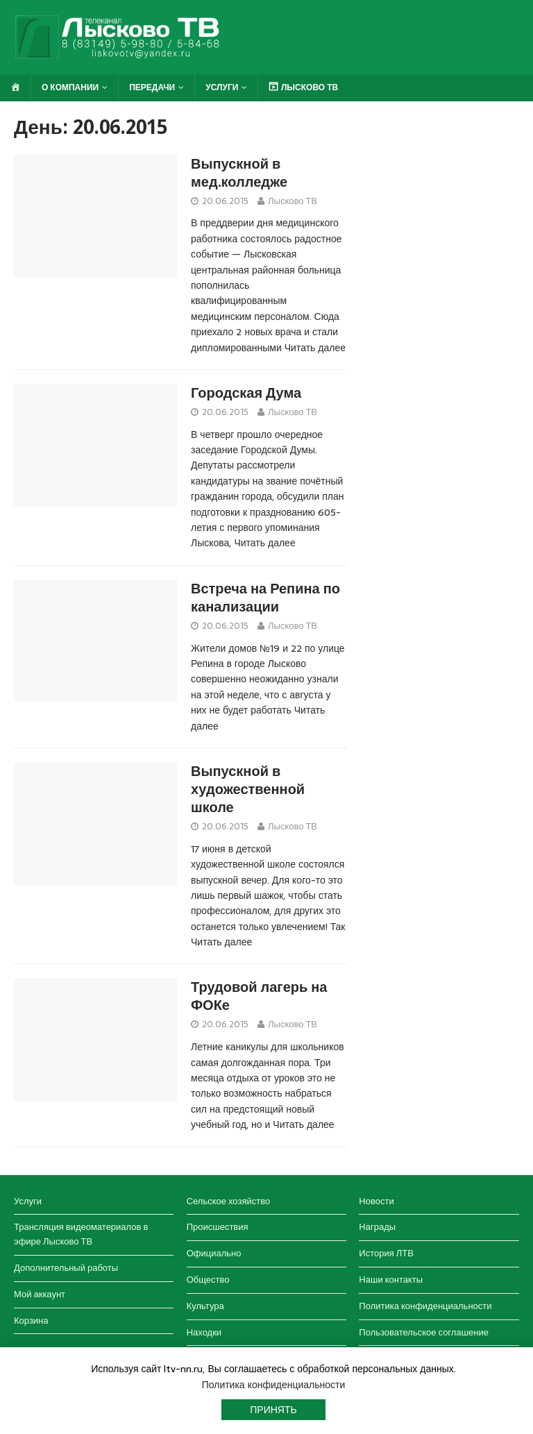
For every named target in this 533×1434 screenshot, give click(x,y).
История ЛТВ (386, 1253)
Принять (273, 1409)
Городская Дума (246, 393)
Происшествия (217, 1227)
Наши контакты (391, 1279)
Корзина (31, 1320)
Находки (204, 1332)
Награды (377, 1227)
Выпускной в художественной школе (248, 789)
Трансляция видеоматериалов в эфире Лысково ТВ (81, 1234)
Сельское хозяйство (228, 1201)
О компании (70, 87)
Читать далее (315, 347)
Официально (214, 1253)
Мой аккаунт (39, 1294)
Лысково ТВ (292, 201)
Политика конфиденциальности (425, 1306)
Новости (376, 1201)
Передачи (152, 87)
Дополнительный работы (66, 1267)
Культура (205, 1306)
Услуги (221, 87)
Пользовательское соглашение (424, 1332)
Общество (208, 1279)
